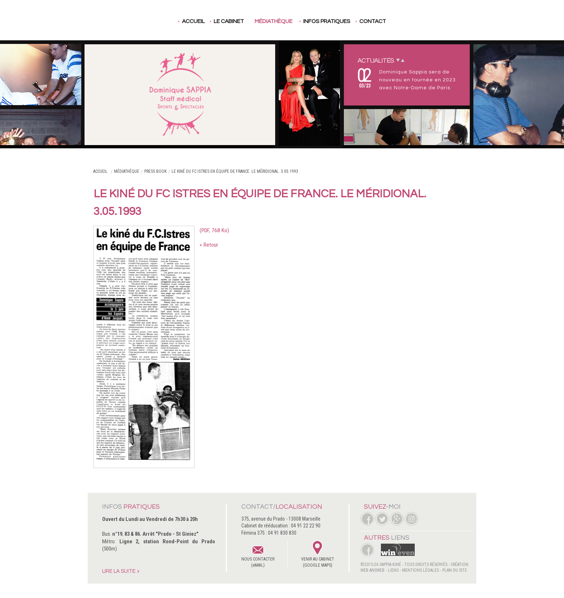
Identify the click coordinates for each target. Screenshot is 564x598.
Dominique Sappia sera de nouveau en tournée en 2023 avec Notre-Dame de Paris (417, 79)
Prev (403, 60)
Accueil (193, 21)
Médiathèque (273, 21)
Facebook (367, 519)
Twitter (382, 519)
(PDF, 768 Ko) (214, 230)
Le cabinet (229, 21)
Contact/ (281, 506)
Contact (372, 21)
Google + (397, 519)
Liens (393, 570)
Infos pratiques (326, 21)
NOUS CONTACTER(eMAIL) (257, 562)
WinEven (395, 550)
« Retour (209, 245)
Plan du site (454, 570)
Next (398, 60)
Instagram (411, 519)
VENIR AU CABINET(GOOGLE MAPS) (317, 562)
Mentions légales (420, 570)
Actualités (376, 60)
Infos (131, 506)
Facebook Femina (367, 550)
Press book (155, 171)
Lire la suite (119, 571)
